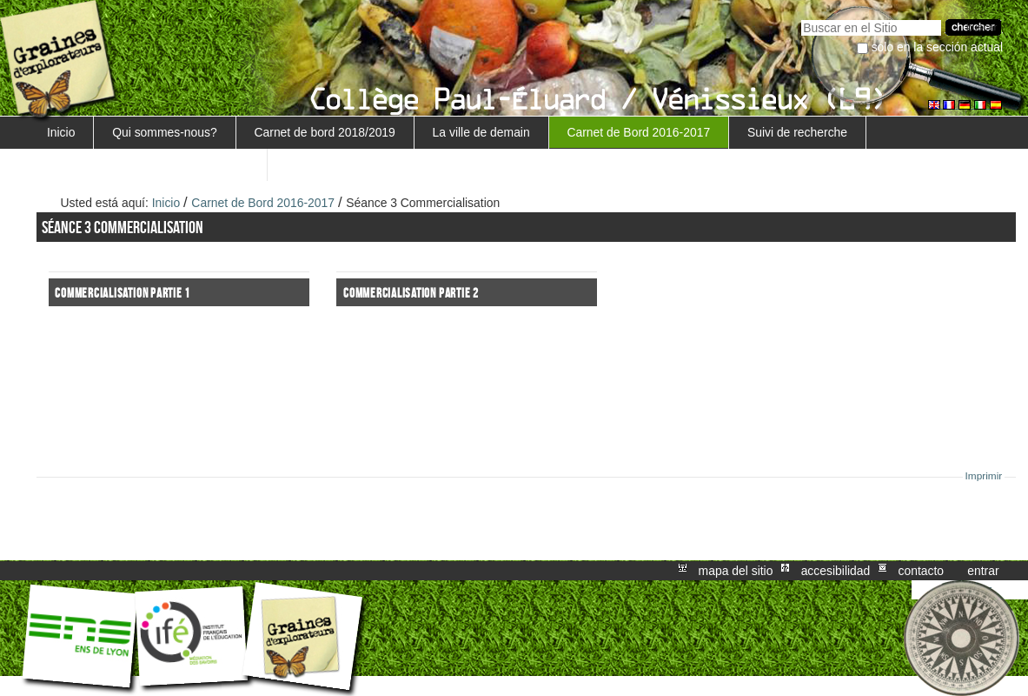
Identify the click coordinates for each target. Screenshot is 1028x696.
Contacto (921, 571)
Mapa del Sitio (736, 571)
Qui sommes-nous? (164, 132)
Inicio (61, 132)
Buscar (800, 17)
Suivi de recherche (797, 132)
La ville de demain (481, 132)
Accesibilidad (836, 571)
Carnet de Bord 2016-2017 (638, 132)
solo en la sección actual (938, 47)
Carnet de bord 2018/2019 (324, 132)
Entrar (982, 571)
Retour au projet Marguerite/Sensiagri (148, 164)
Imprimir (984, 476)
